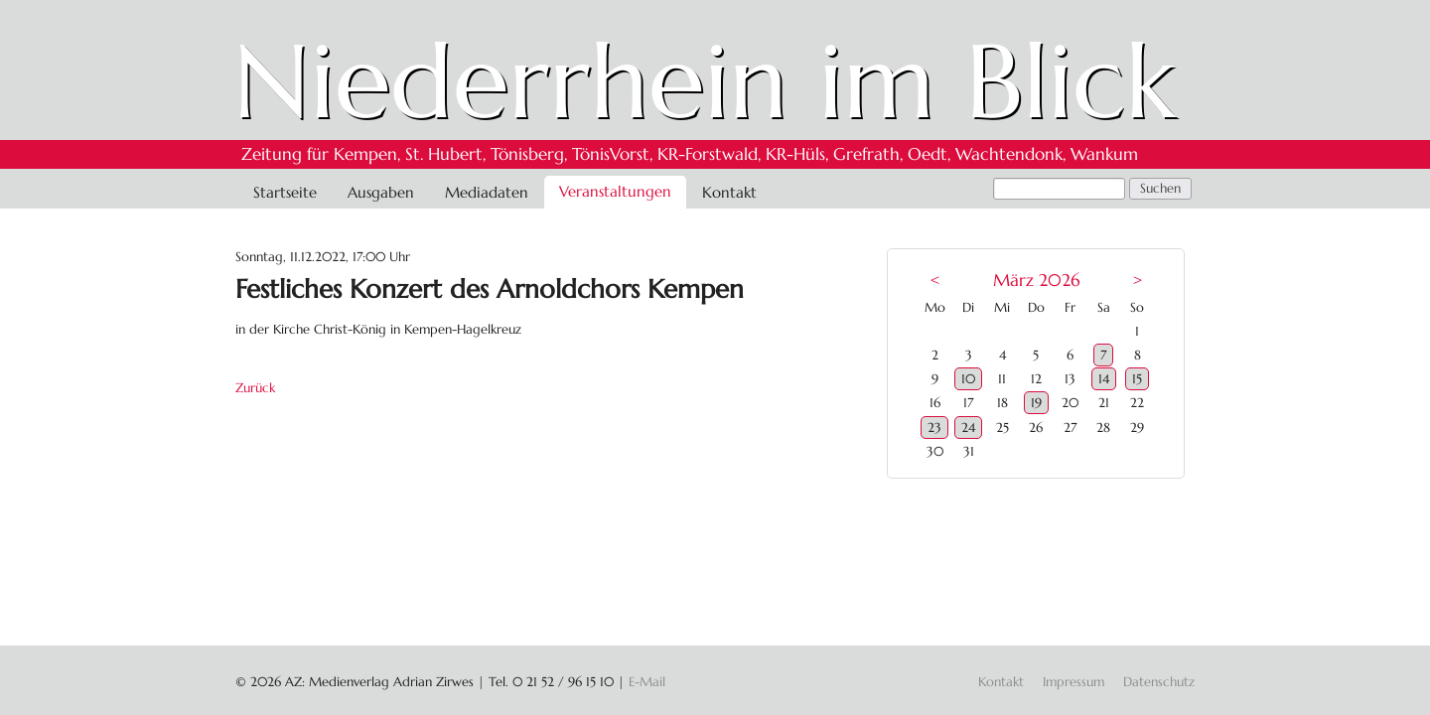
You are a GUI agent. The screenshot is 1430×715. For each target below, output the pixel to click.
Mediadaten (486, 192)
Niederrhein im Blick (704, 81)
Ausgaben (381, 192)
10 (968, 378)
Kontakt (729, 192)
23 (934, 427)
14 (1103, 378)
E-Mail (647, 681)
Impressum (1073, 681)
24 (968, 427)
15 (1137, 378)
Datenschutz (1159, 681)
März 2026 (1036, 280)
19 (1036, 402)
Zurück (255, 387)
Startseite (285, 192)
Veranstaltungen (615, 191)
